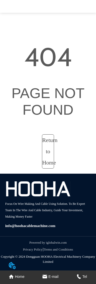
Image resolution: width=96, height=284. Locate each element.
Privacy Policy (32, 249)
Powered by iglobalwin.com (48, 242)
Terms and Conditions (58, 249)
